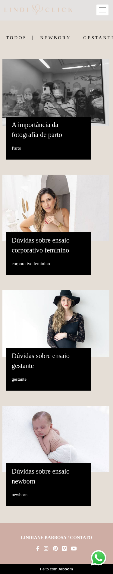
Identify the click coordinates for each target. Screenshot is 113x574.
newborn (55, 38)
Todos (16, 38)
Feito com (56, 569)
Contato (81, 537)
